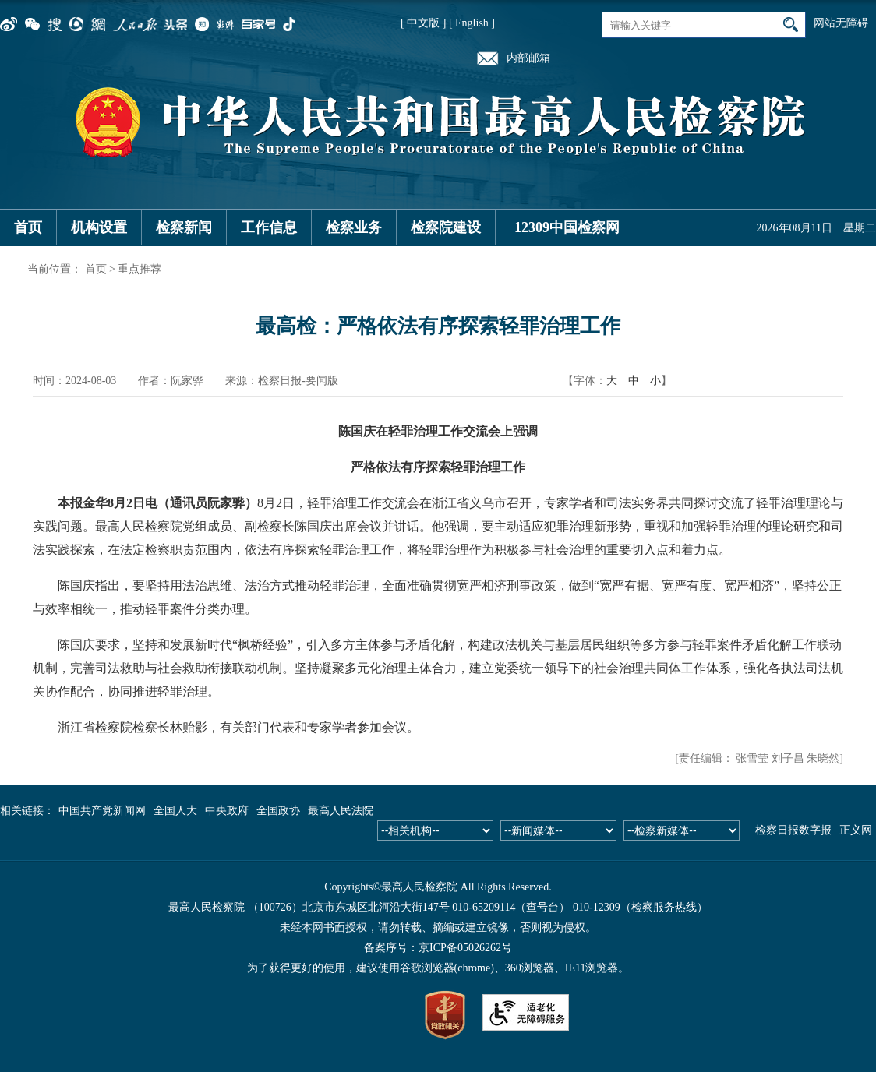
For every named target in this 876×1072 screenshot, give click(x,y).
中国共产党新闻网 (102, 810)
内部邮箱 (528, 58)
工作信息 (269, 227)
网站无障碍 (841, 23)
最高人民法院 (340, 810)
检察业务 (354, 227)
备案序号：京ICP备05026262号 (438, 948)
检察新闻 (184, 227)
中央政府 (227, 810)
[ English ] (472, 23)
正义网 (855, 830)
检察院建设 (446, 227)
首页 (28, 227)
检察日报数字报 (793, 830)
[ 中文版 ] (423, 23)
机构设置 (99, 227)
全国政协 (278, 810)
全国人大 (175, 810)
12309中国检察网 (567, 227)
